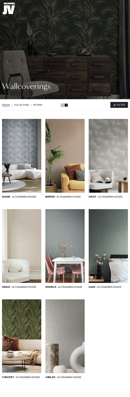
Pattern (37, 105)
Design (6, 105)
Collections (21, 105)
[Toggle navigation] (125, 8)
